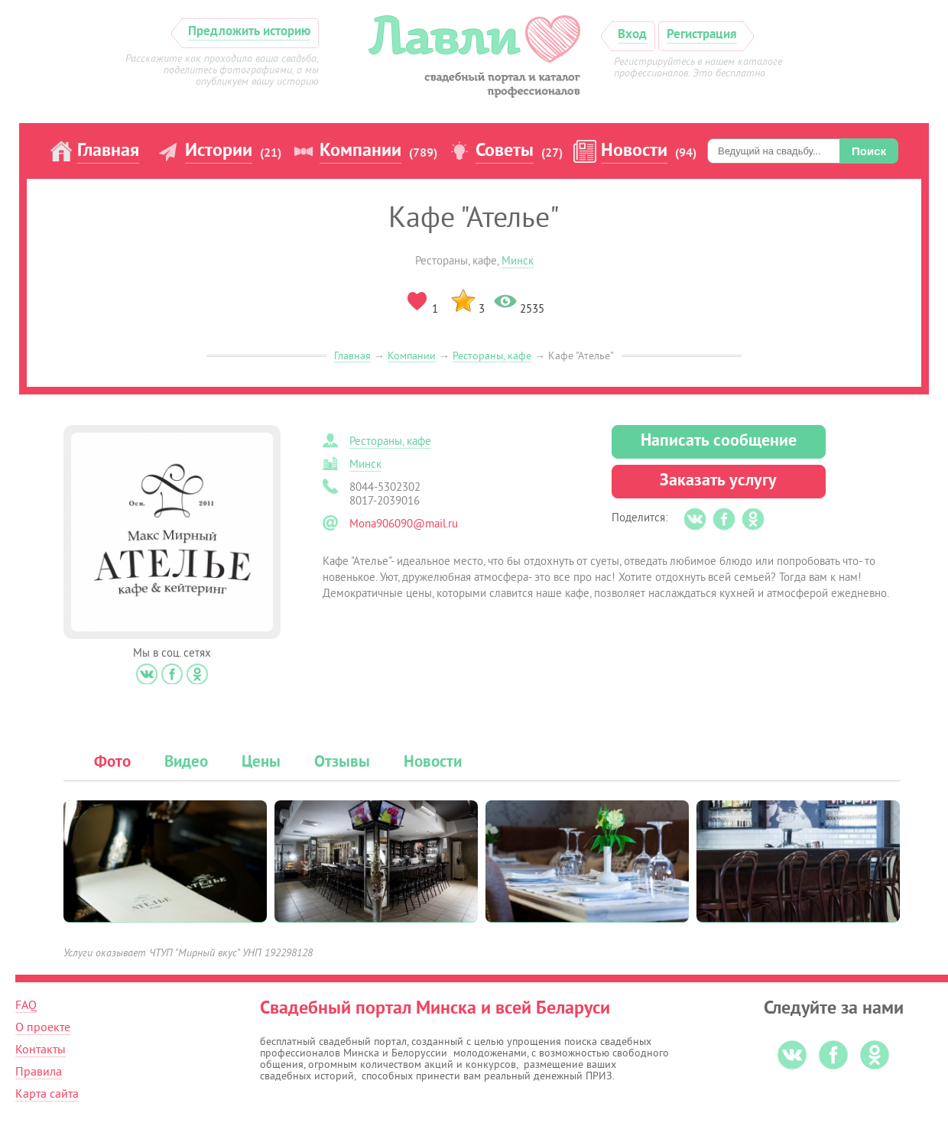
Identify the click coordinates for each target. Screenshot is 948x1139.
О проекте (42, 1027)
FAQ (26, 1005)
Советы (505, 151)
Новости (634, 151)
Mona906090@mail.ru (403, 524)
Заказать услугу (718, 481)
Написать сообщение (719, 441)
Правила (38, 1072)
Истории (218, 151)
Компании (360, 151)
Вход (632, 35)
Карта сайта (47, 1094)
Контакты (40, 1049)
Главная (108, 151)
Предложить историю (249, 32)
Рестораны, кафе (492, 356)
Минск (518, 261)
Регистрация (702, 35)
